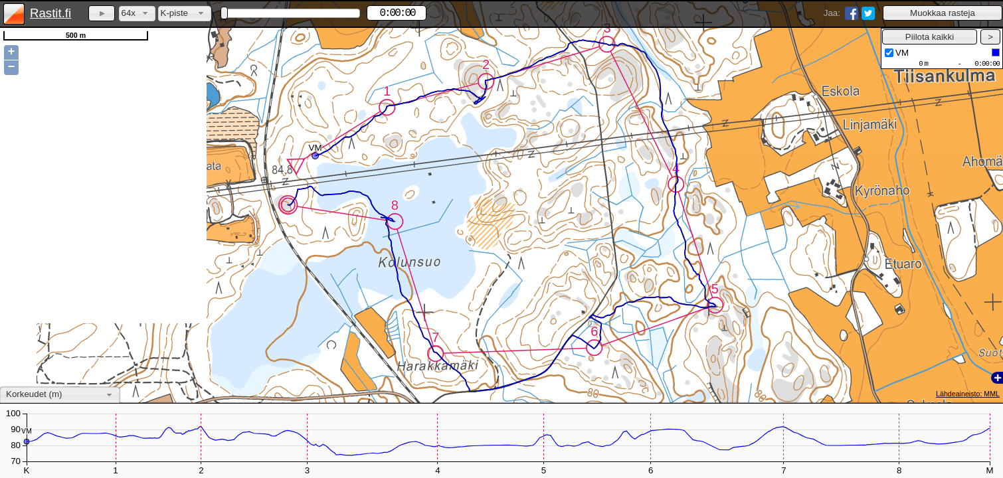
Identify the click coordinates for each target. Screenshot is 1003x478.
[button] (942, 13)
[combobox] (137, 13)
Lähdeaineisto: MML (968, 394)
